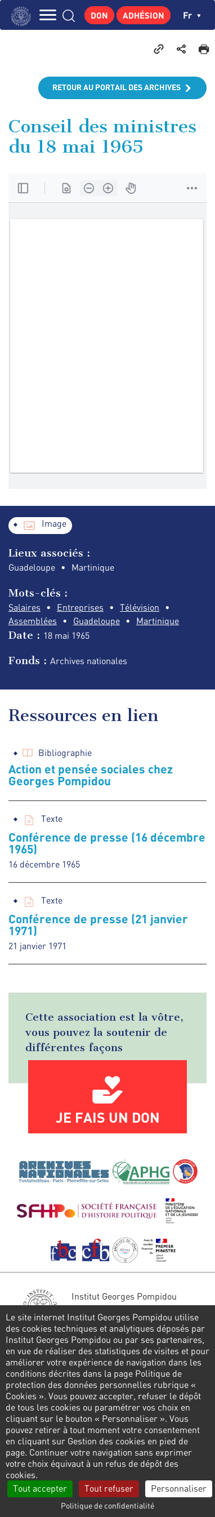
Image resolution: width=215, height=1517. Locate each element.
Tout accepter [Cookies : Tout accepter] (40, 1488)
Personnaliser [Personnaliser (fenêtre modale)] (179, 1488)
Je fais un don (108, 1117)
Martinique (157, 620)
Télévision (139, 607)
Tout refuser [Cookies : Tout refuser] (108, 1488)
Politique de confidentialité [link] (107, 1505)
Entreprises (80, 607)
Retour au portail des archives (116, 87)
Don (99, 15)
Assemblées (32, 620)
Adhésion (143, 15)
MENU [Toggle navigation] (47, 15)
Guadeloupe (96, 620)
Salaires (24, 607)
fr (192, 15)
